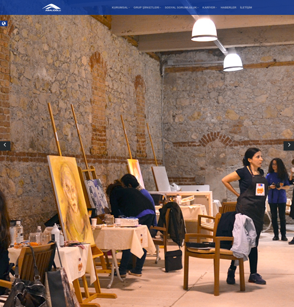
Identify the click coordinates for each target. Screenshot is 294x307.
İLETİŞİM (246, 7)
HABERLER (228, 7)
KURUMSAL (121, 7)
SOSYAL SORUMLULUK (182, 7)
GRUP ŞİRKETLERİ (147, 7)
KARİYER (209, 7)
